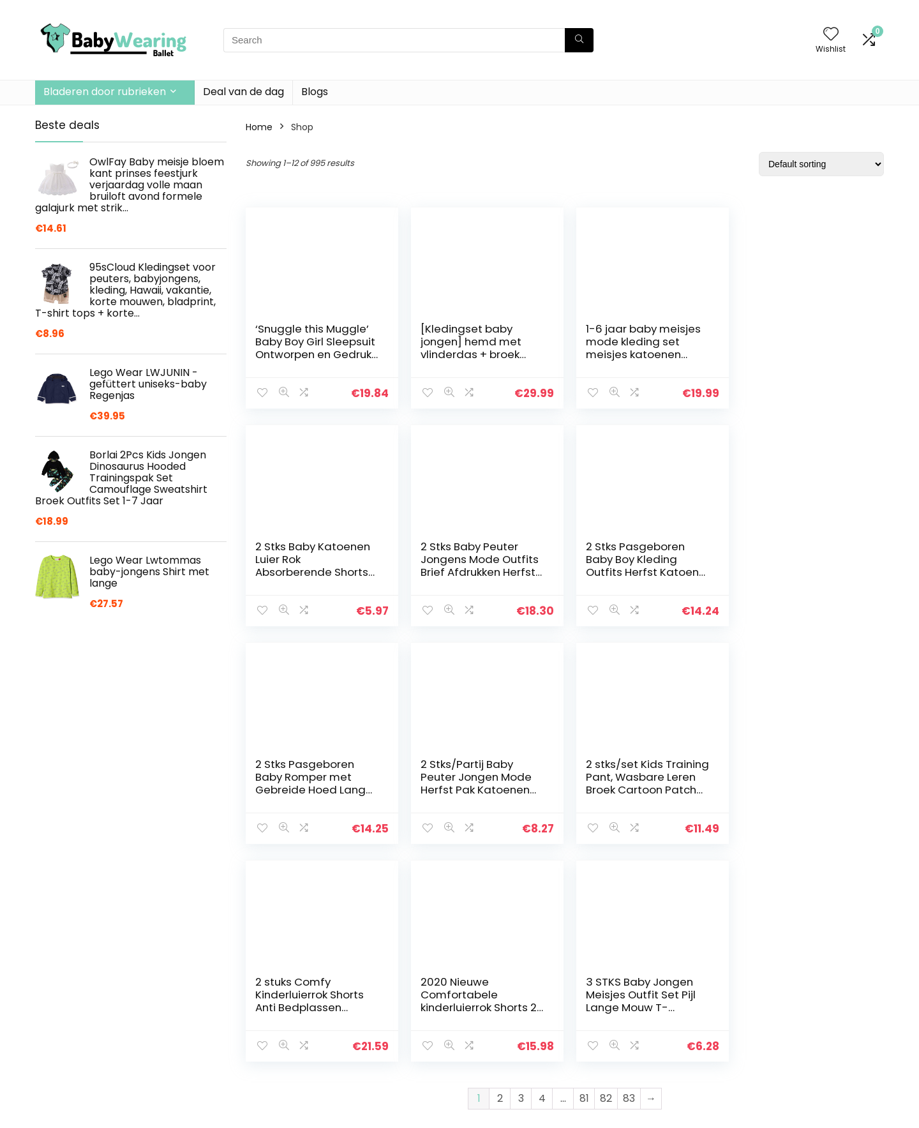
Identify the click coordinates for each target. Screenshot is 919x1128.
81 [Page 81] (584, 880)
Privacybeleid (494, 1000)
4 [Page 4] (542, 880)
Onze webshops (362, 1054)
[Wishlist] (831, 34)
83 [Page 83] (629, 880)
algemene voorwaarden (518, 1018)
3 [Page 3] (521, 880)
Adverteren (352, 1071)
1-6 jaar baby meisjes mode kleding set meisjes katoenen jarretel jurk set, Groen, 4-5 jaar (640, 354)
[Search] (579, 40)
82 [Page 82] (606, 880)
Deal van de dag (243, 91)
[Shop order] (821, 164)
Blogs (314, 91)
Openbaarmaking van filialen (513, 1042)
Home (259, 127)
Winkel (341, 1018)
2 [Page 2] (500, 880)
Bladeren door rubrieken (104, 91)
